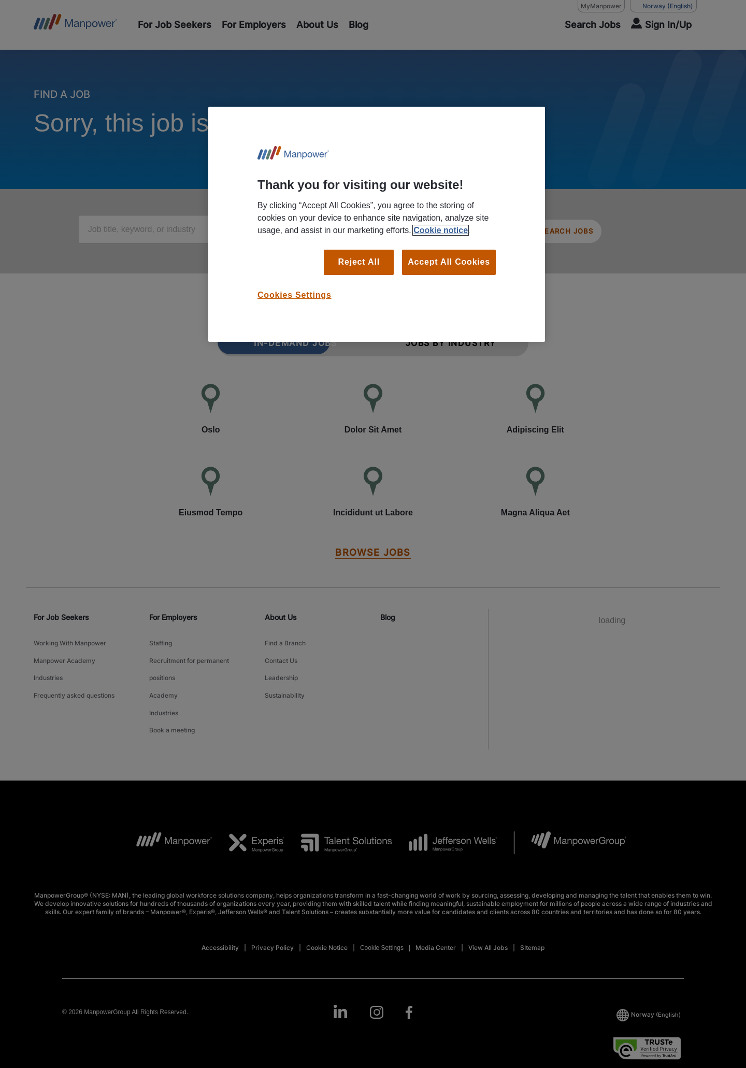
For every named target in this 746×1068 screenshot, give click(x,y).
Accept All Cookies (449, 261)
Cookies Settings (294, 295)
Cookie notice (440, 230)
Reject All (359, 261)
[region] (376, 224)
